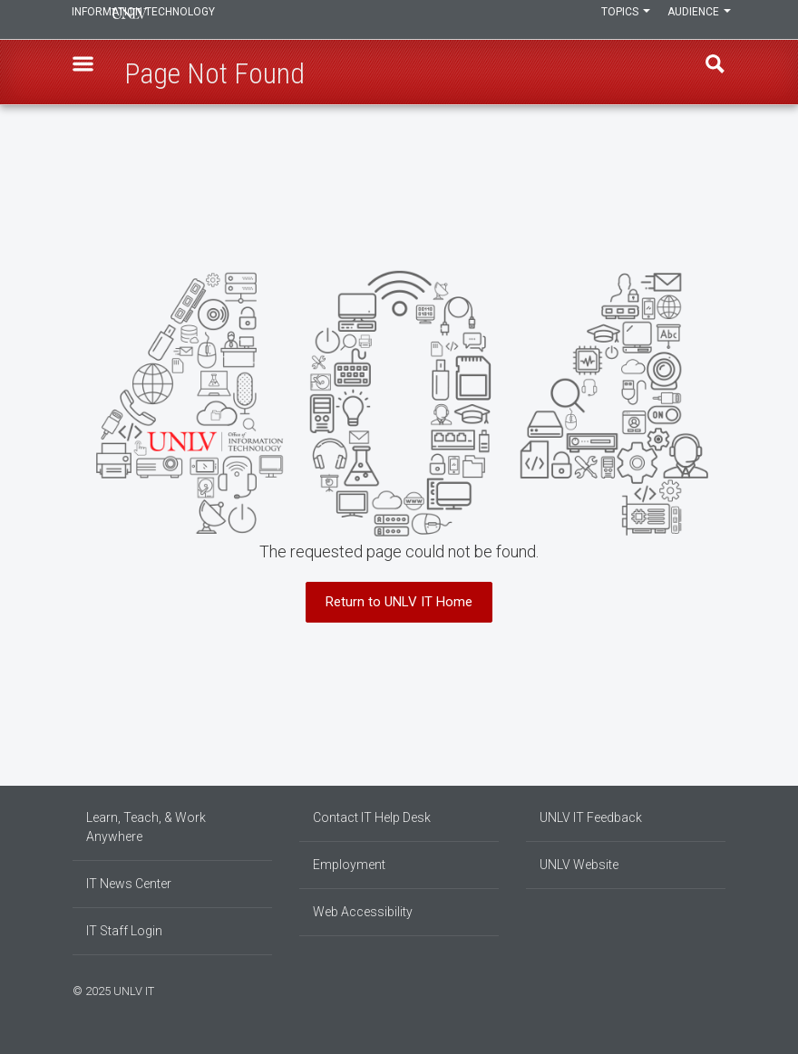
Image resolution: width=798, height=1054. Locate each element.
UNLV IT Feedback (591, 817)
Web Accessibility (363, 911)
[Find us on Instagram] (693, 988)
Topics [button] (610, 20)
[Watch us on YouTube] (720, 988)
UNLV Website (579, 864)
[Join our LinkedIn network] (702, 988)
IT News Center (128, 883)
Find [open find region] (706, 73)
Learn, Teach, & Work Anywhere (146, 827)
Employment (349, 864)
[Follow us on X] (711, 988)
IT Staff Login (124, 930)
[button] (91, 73)
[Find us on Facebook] (684, 988)
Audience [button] (693, 20)
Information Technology (196, 20)
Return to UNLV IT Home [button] (399, 602)
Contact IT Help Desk (372, 817)
